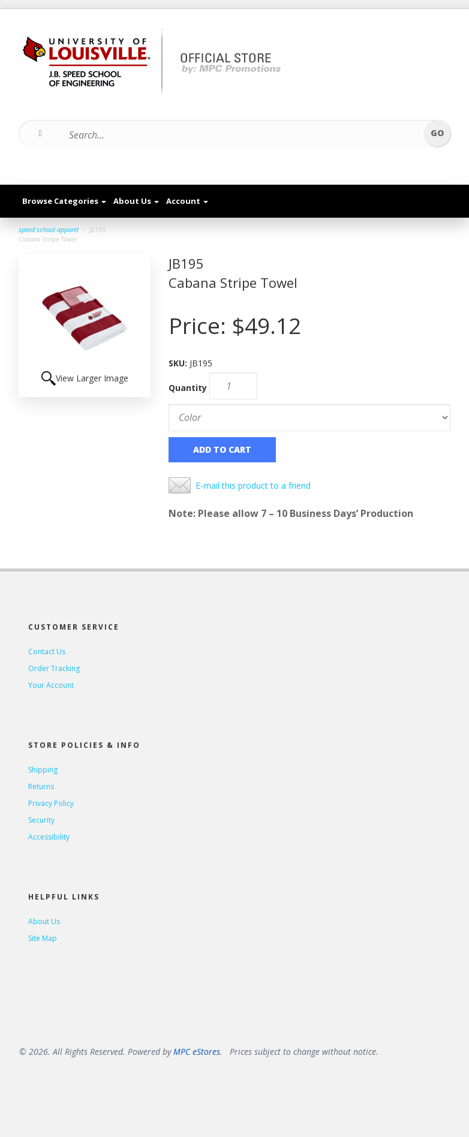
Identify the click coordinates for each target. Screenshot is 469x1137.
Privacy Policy (51, 803)
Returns (41, 786)
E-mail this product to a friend (253, 485)
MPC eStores (196, 1051)
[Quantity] (233, 385)
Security (41, 820)
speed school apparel (49, 229)
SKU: (179, 363)
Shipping (43, 770)
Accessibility (49, 837)
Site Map (42, 938)
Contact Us (46, 651)
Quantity (188, 387)
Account (187, 200)
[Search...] (227, 135)
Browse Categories (64, 200)
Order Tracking (54, 668)
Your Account (51, 685)
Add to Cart (222, 449)
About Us (136, 200)
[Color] (309, 417)
